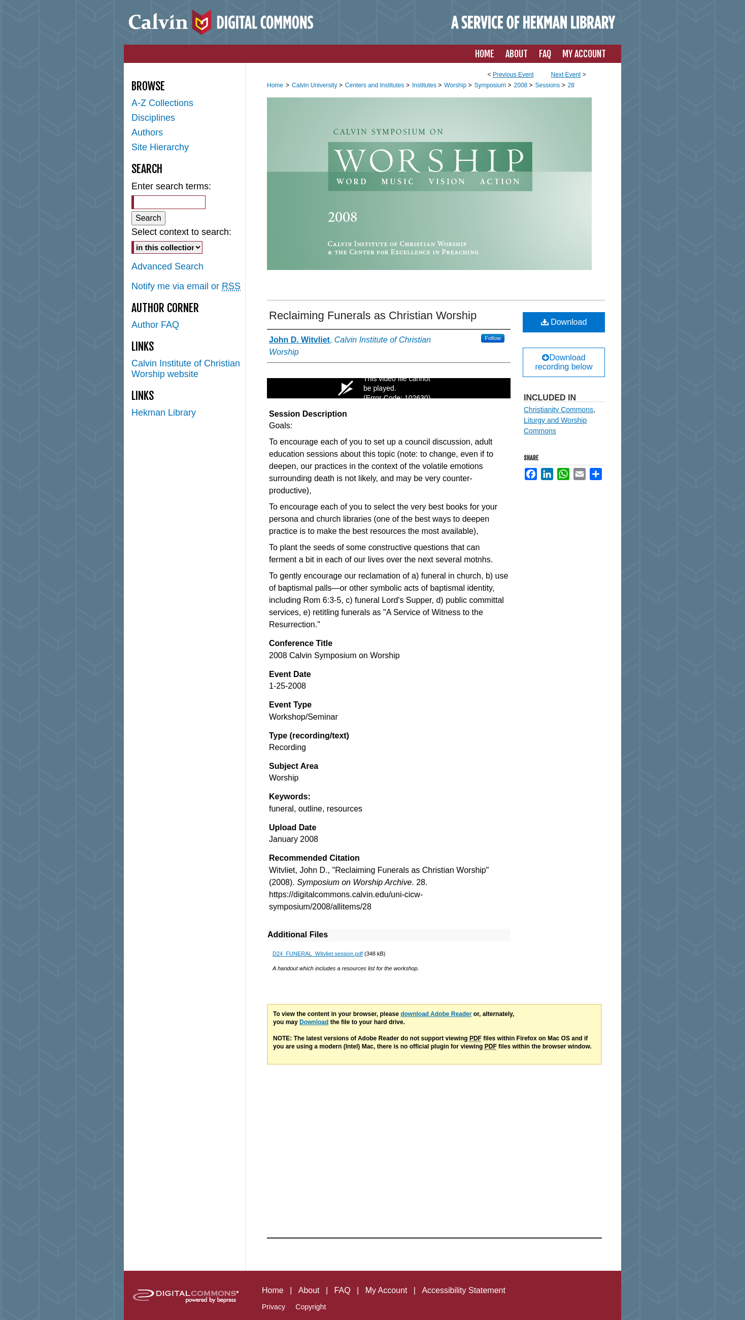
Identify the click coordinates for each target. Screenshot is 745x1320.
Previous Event (513, 74)
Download (564, 322)
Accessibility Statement (463, 1290)
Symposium (490, 85)
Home (275, 85)
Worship (456, 85)
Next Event (566, 74)
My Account (386, 1290)
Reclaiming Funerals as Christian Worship (373, 315)
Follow (493, 338)
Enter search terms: (171, 186)
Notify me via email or (186, 286)
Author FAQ (155, 325)
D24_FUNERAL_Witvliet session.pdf (318, 954)
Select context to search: (181, 232)
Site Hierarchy (160, 147)
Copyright (310, 1307)
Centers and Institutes (375, 85)
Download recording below (564, 362)
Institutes (425, 85)
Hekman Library (163, 413)
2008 (521, 85)
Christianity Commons (558, 409)
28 (571, 85)
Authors (147, 132)
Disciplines (153, 118)
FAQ (342, 1290)
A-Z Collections (162, 103)
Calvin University (315, 85)
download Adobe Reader (435, 1014)
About (309, 1290)
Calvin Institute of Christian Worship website (185, 368)
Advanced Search (167, 266)
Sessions (548, 85)
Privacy (273, 1307)
